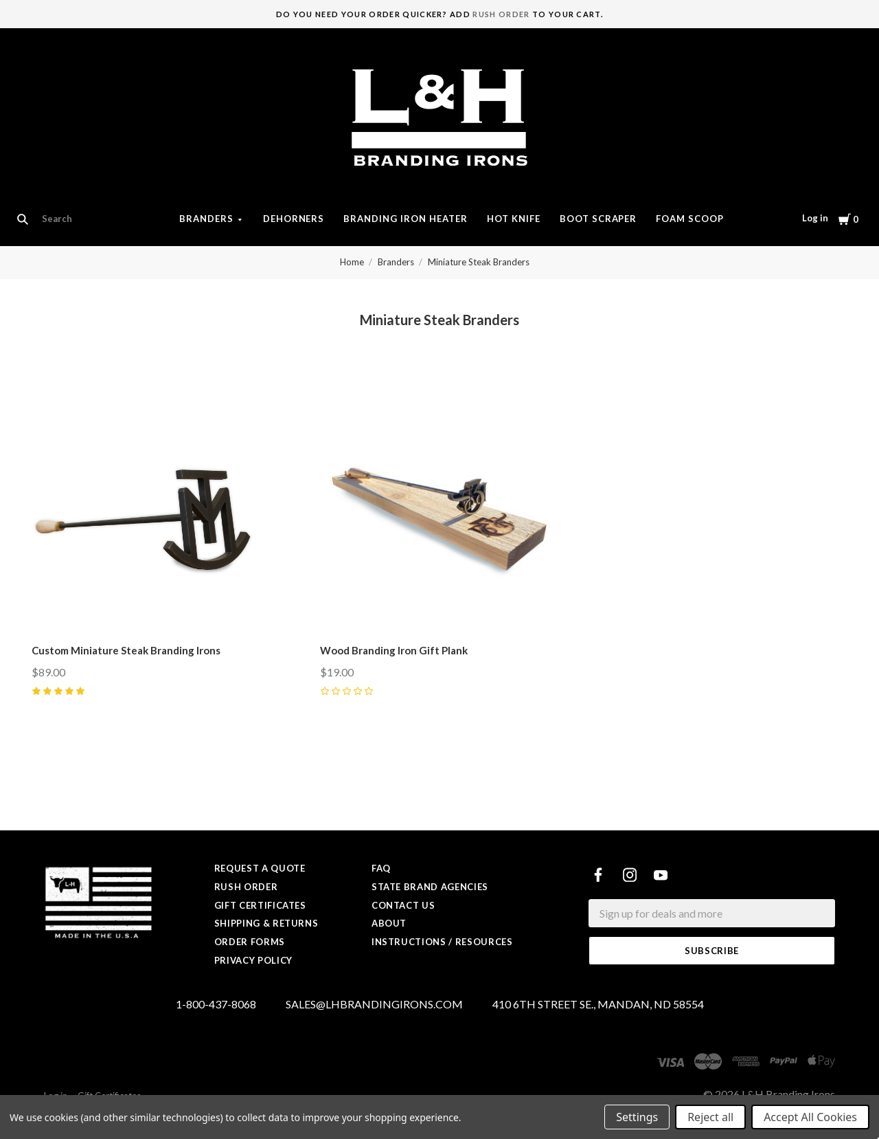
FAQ (381, 868)
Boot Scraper (598, 218)
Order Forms (249, 941)
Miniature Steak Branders (478, 261)
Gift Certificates (260, 905)
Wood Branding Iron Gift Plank (394, 650)
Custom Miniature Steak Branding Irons (126, 650)
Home (352, 261)
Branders (206, 218)
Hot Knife (513, 218)
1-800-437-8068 (216, 1004)
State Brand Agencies (430, 886)
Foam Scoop (690, 218)
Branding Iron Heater (405, 218)
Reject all (710, 1117)
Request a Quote (260, 868)
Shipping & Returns (266, 923)
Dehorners (294, 218)
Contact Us (403, 905)
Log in (815, 217)
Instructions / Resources (442, 941)
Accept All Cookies (810, 1117)
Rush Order (500, 14)
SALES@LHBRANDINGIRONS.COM (374, 1004)
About (389, 923)
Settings (637, 1117)
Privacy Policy (253, 960)
